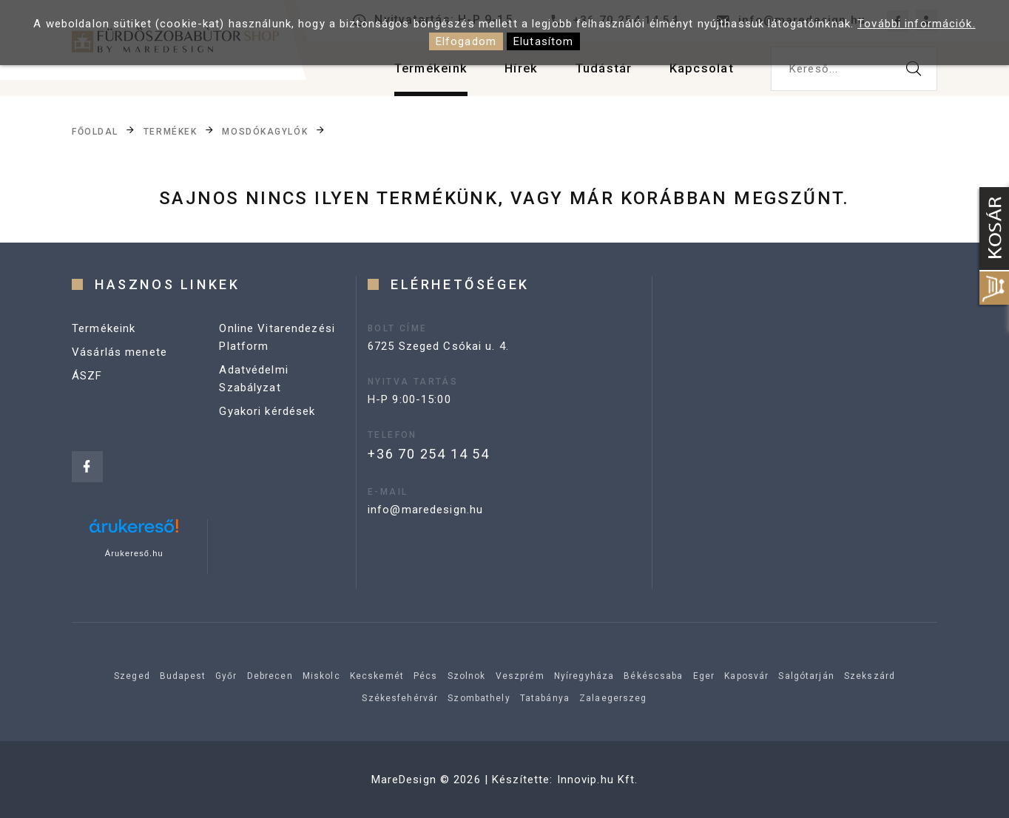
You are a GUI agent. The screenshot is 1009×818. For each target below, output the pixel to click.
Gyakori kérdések (267, 411)
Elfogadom (466, 41)
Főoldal (95, 131)
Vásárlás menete (119, 352)
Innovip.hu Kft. (597, 779)
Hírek (509, 73)
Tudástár (595, 73)
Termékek (170, 131)
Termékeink (414, 73)
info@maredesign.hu (425, 509)
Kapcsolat (699, 73)
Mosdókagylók (265, 131)
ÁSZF (87, 375)
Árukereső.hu (134, 553)
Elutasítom (543, 41)
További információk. (916, 23)
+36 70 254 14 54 (429, 454)
